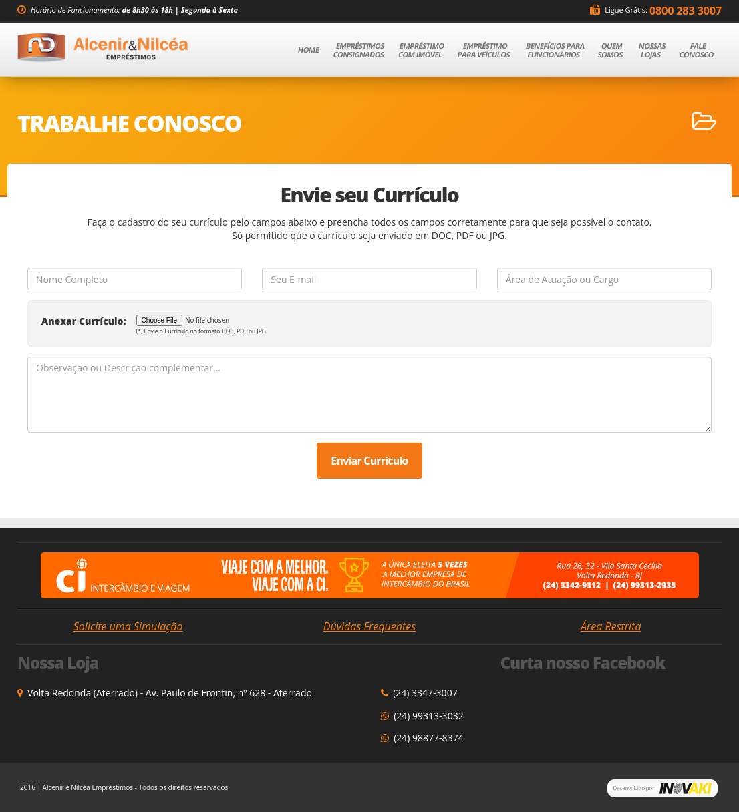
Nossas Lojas (652, 50)
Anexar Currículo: (83, 321)
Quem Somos (610, 50)
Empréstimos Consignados (358, 50)
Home (314, 49)
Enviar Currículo (369, 460)
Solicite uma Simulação (128, 626)
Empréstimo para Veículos (483, 50)
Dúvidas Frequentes (369, 626)
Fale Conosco (696, 50)
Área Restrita (611, 626)
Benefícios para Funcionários (555, 50)
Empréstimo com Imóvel (421, 50)
